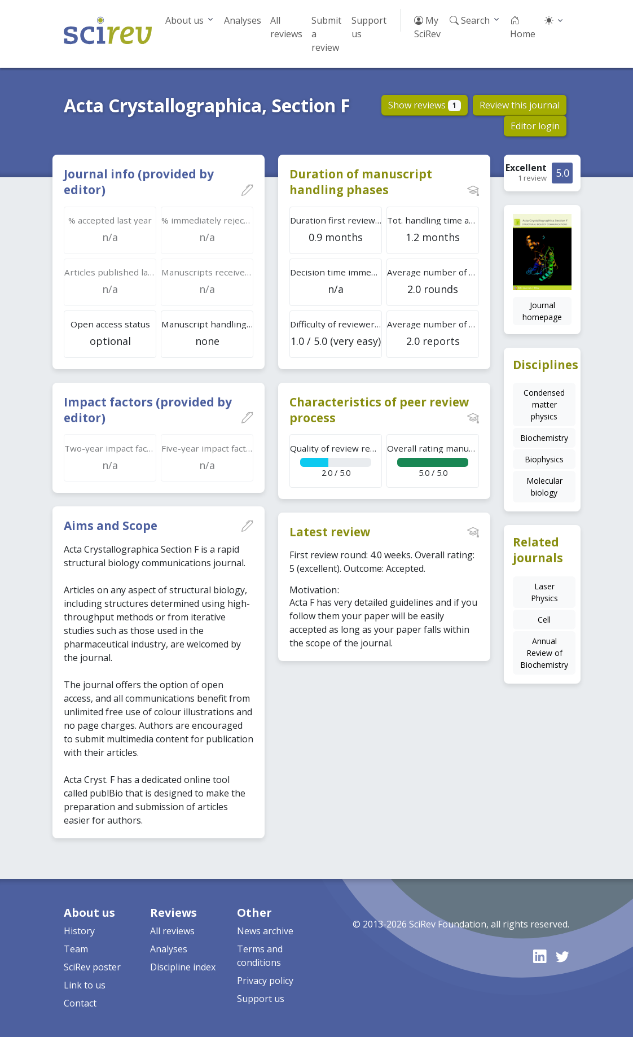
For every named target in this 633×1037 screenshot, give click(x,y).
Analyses (242, 20)
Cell (544, 619)
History (79, 931)
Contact (80, 1003)
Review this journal (520, 105)
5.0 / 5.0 (433, 460)
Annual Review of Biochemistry (544, 653)
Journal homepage (542, 311)
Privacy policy (265, 980)
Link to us (85, 985)
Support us (368, 27)
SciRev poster (92, 967)
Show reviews (424, 105)
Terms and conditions (260, 956)
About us (184, 20)
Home (522, 27)
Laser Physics (544, 592)
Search (470, 20)
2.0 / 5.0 (336, 460)
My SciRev (427, 27)
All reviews (286, 27)
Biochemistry (544, 437)
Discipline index (183, 967)
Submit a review (326, 34)
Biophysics (544, 459)
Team (76, 949)
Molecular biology (544, 486)
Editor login (535, 126)
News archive (265, 931)
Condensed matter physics (544, 404)
